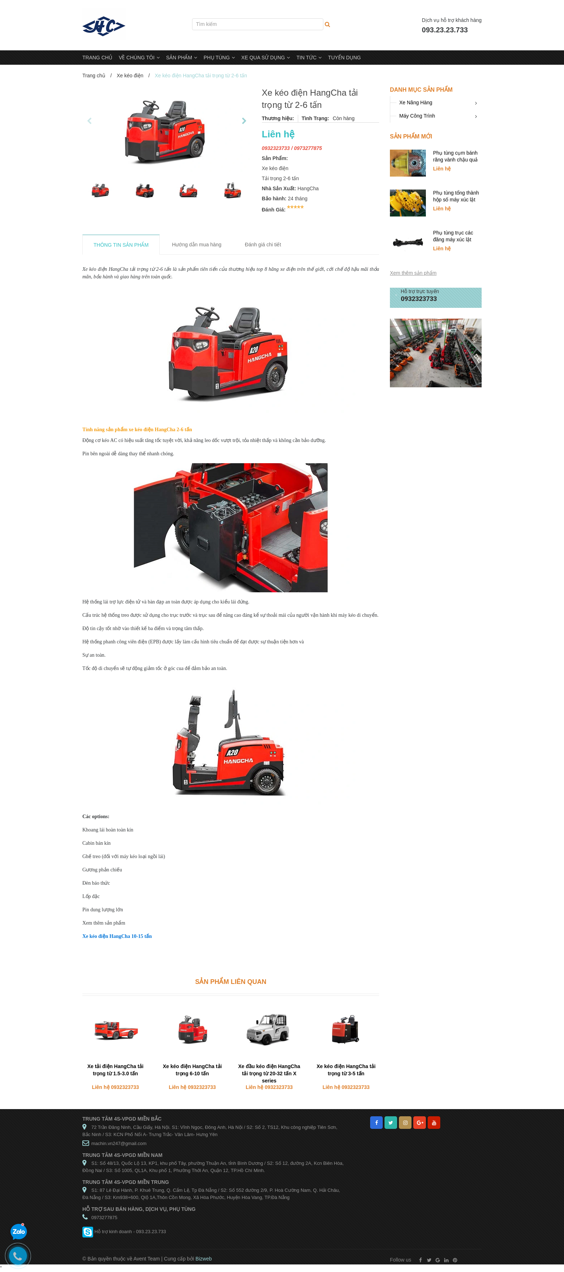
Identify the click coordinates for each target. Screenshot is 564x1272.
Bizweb (204, 1259)
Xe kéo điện (130, 75)
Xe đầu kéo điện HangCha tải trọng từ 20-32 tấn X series (269, 1073)
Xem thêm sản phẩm (413, 273)
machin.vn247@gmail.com (118, 1143)
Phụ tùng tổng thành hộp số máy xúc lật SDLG (456, 199)
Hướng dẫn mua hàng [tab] (196, 244)
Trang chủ (93, 75)
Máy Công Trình (417, 116)
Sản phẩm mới (411, 136)
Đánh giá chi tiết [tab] (263, 244)
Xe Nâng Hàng (415, 102)
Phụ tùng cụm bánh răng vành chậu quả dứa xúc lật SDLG (455, 159)
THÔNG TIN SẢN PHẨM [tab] (121, 245)
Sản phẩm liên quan (230, 981)
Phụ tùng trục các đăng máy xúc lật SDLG (453, 239)
